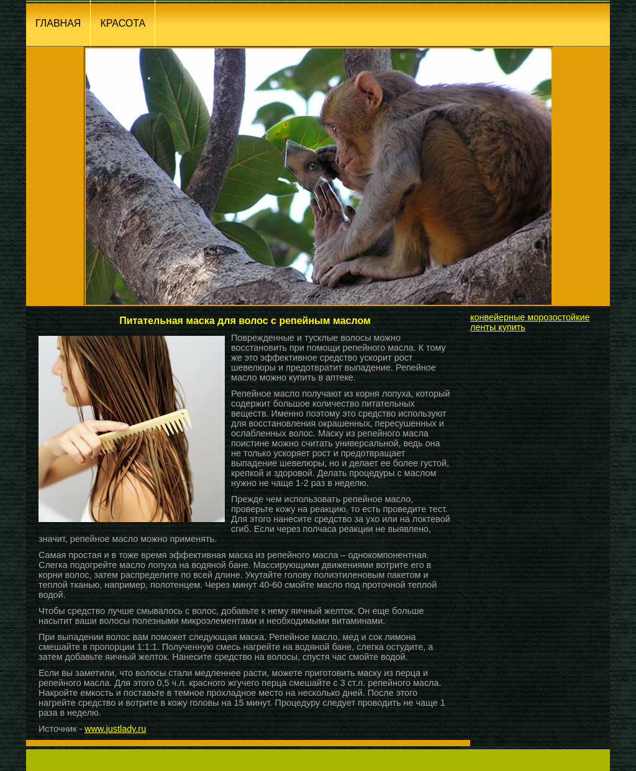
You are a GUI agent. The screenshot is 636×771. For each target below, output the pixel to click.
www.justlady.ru (115, 729)
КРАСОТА (122, 23)
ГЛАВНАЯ (58, 23)
